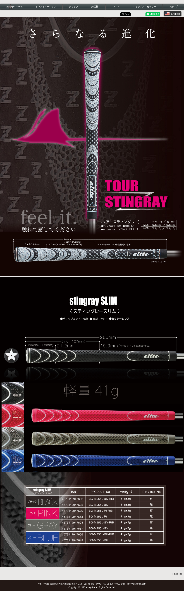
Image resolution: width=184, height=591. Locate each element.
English (172, 13)
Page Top (177, 574)
